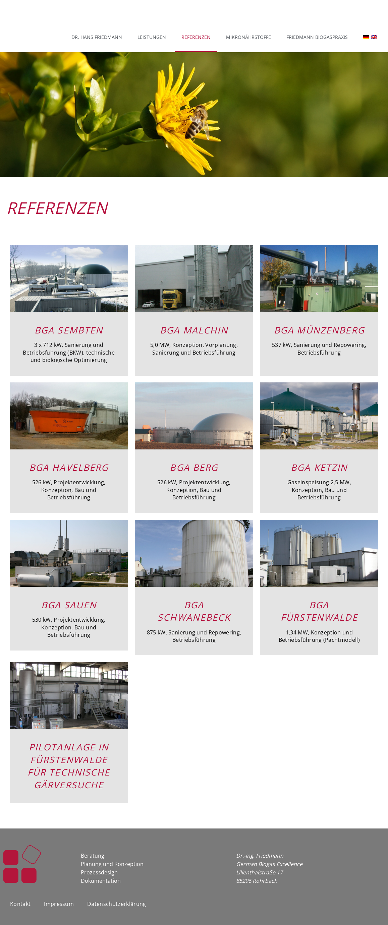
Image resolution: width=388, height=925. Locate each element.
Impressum (59, 894)
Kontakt (20, 894)
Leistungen (151, 37)
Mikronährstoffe (248, 37)
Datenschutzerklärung (116, 894)
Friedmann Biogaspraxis (317, 37)
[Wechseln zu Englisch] (377, 37)
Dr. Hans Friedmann (96, 37)
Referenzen (196, 37)
